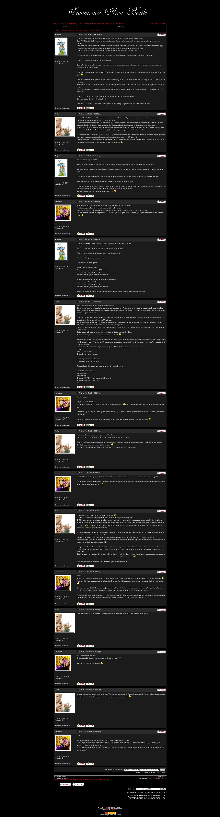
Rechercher (60, 23)
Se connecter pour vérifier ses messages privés (111, 23)
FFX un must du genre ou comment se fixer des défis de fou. (78, 31)
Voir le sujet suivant (60, 776)
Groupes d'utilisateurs (84, 23)
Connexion (154, 23)
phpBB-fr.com (113, 809)
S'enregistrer (162, 23)
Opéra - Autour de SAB (100, 780)
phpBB (106, 808)
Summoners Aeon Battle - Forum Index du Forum (72, 780)
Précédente (151, 778)
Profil (94, 23)
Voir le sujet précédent (61, 778)
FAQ (55, 23)
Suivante (163, 778)
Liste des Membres (71, 23)
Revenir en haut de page (62, 108)
